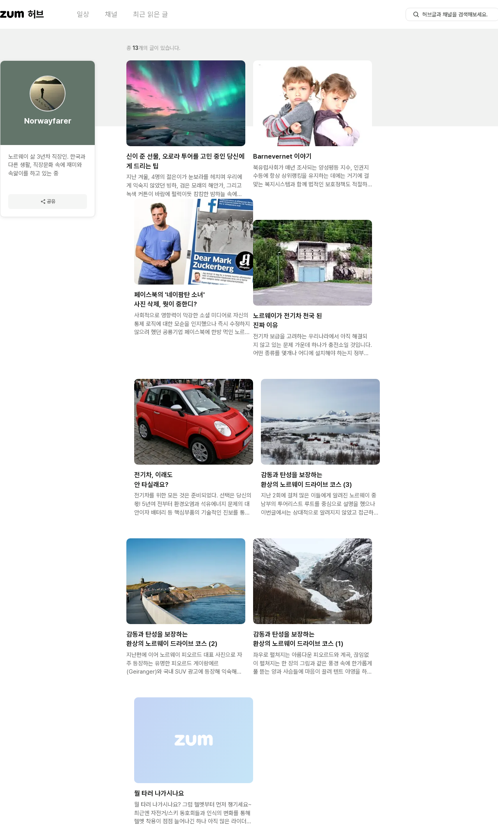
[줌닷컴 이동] (12, 14)
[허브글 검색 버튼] (416, 14)
